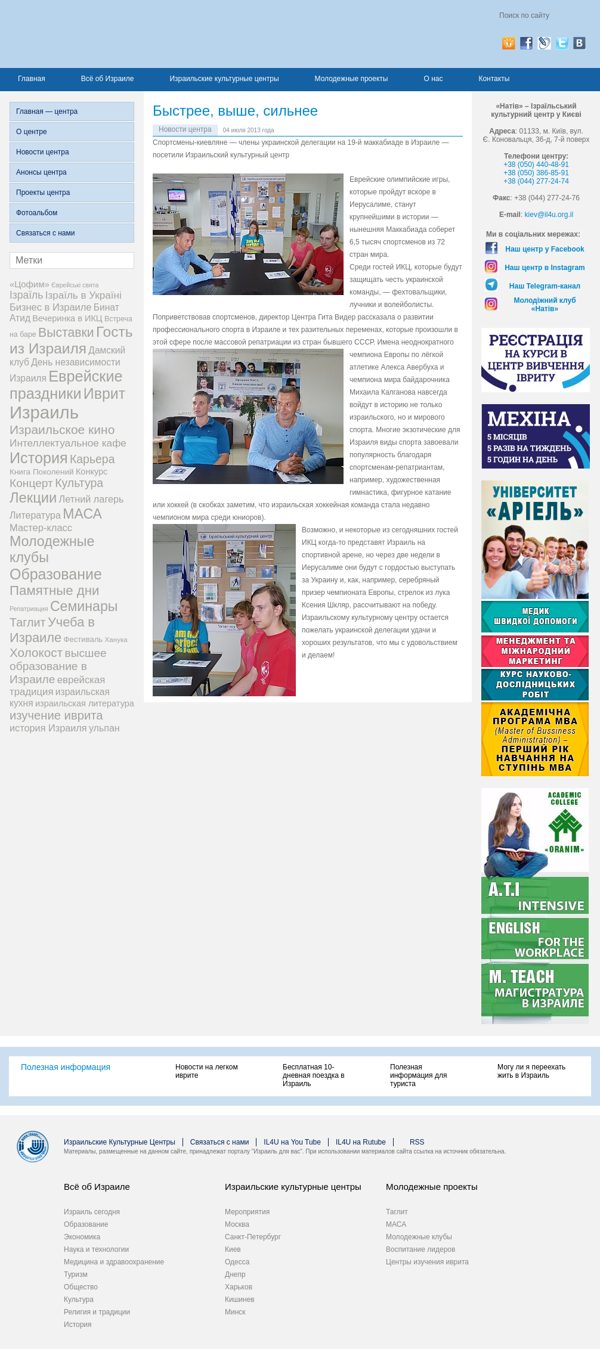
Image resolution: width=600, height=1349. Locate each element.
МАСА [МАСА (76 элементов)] (82, 514)
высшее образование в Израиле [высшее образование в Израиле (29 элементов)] (58, 666)
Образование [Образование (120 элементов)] (56, 574)
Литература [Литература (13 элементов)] (35, 515)
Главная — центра (47, 111)
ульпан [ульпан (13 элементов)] (104, 728)
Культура (79, 1299)
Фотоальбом (36, 213)
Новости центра (42, 152)
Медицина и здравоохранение (114, 1262)
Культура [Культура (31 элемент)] (79, 482)
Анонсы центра (41, 172)
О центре (31, 132)
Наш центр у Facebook (544, 249)
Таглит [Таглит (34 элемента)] (28, 622)
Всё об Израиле (107, 79)
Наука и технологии (96, 1249)
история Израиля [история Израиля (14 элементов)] (48, 727)
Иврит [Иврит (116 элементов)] (104, 393)
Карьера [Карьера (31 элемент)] (92, 459)
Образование (86, 1224)
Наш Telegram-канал (544, 286)
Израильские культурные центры (224, 79)
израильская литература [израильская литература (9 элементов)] (84, 703)
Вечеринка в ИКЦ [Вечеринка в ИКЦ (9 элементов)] (67, 318)
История (78, 1324)
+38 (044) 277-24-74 (536, 181)
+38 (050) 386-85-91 (536, 173)
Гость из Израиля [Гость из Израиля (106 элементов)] (71, 340)
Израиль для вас (126, 34)
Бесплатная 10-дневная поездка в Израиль (314, 1075)
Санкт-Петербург (253, 1237)
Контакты (493, 79)
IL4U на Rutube (361, 1142)
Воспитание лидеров (420, 1249)
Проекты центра (43, 192)
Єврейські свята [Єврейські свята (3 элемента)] (74, 285)
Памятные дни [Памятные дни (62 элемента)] (55, 590)
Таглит (397, 1212)
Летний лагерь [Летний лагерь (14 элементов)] (91, 499)
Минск (235, 1312)
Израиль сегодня (92, 1212)
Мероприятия (247, 1212)
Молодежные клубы (419, 1237)
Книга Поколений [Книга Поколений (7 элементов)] (42, 471)
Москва (237, 1224)
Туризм (76, 1274)
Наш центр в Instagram (545, 267)
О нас (433, 79)
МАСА (396, 1224)
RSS (417, 1142)
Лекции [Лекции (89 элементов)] (33, 498)
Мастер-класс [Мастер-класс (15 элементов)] (41, 527)
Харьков (238, 1287)
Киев (233, 1249)
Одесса (237, 1262)
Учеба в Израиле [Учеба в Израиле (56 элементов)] (52, 630)
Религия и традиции (97, 1312)
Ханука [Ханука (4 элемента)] (116, 639)
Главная (31, 79)
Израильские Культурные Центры (119, 1142)
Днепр (235, 1274)
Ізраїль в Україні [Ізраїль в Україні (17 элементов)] (83, 295)
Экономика (82, 1237)
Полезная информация (65, 1067)
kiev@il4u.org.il (549, 214)
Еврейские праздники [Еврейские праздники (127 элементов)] (66, 385)
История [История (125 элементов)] (39, 457)
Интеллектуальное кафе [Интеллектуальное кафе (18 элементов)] (68, 443)
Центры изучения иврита (427, 1262)
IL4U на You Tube (292, 1142)
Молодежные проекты (351, 79)
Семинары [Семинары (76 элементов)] (84, 606)
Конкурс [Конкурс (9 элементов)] (91, 471)
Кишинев (240, 1299)
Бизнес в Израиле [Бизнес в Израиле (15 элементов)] (51, 307)
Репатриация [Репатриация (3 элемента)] (29, 608)
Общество (81, 1287)
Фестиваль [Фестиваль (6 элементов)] (83, 639)
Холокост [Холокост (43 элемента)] (36, 652)
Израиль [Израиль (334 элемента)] (44, 412)
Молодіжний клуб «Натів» (545, 304)
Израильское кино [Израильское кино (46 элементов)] (62, 429)
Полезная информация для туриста (418, 1075)
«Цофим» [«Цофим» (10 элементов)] (30, 284)
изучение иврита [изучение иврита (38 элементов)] (56, 715)
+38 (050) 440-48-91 (536, 164)
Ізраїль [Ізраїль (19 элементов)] (26, 295)
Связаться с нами (45, 233)
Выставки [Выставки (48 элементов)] (66, 332)
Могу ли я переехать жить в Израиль (531, 1071)
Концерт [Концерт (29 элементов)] (31, 483)
